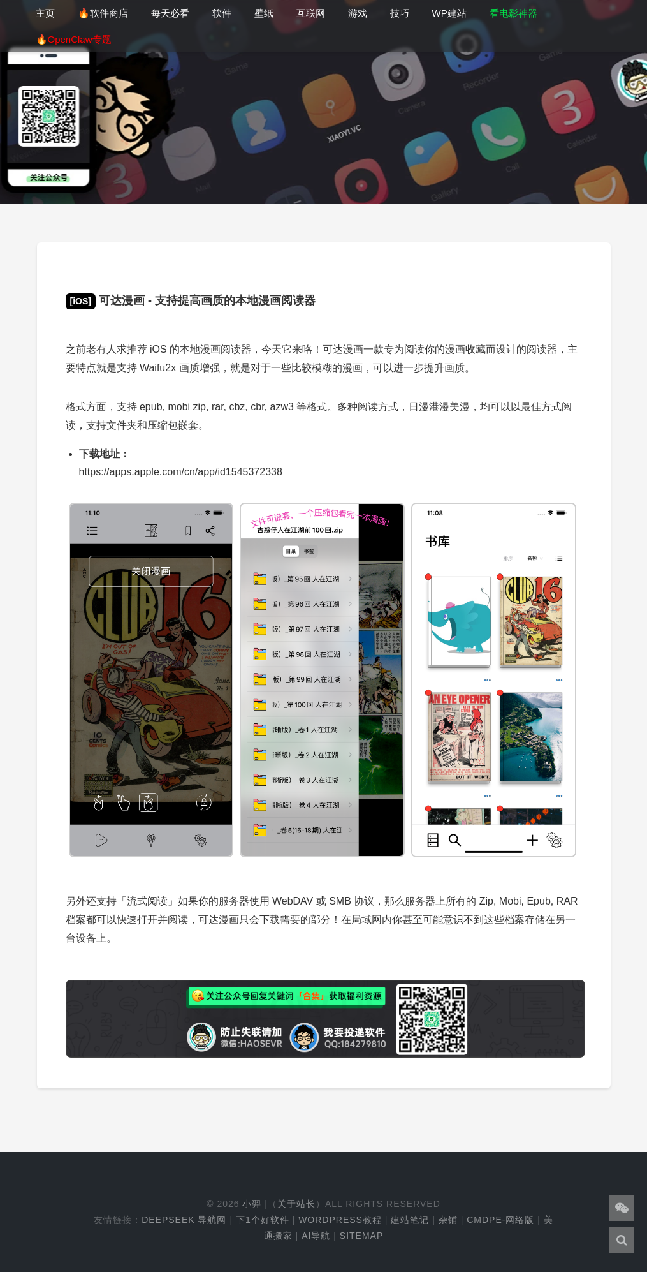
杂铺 (448, 1220)
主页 (45, 13)
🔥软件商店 (103, 13)
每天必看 (170, 13)
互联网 (310, 13)
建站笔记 (410, 1220)
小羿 (251, 1204)
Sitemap (361, 1236)
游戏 (357, 13)
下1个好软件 (262, 1220)
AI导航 (316, 1236)
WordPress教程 (340, 1220)
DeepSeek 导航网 (184, 1220)
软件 (221, 13)
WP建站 (449, 13)
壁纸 (263, 13)
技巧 (399, 13)
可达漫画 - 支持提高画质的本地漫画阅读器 (191, 300)
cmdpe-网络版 (500, 1220)
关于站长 (296, 1204)
